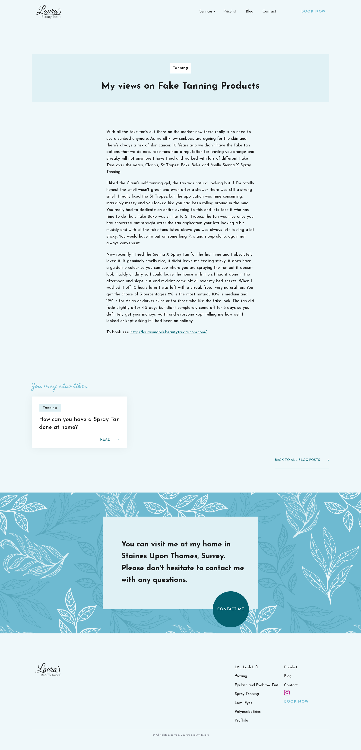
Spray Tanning (247, 703)
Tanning (180, 68)
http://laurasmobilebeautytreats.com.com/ (168, 332)
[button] (207, 11)
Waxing (241, 686)
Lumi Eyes (243, 712)
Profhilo (241, 730)
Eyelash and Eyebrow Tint (257, 694)
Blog (249, 11)
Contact (269, 11)
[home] (48, 12)
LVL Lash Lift (247, 677)
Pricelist (230, 11)
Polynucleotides (248, 721)
